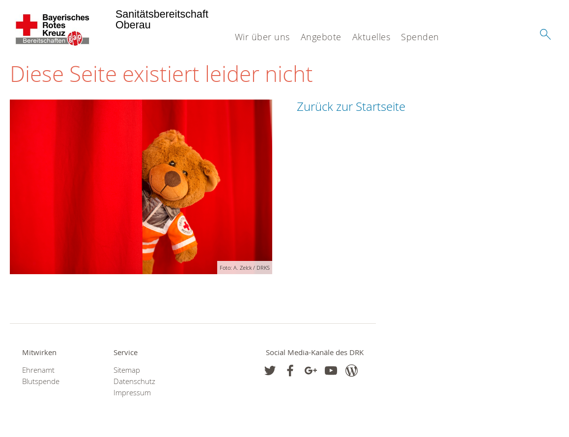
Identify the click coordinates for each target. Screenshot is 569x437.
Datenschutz (134, 381)
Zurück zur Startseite (351, 106)
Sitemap (127, 370)
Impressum (132, 392)
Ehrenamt (38, 370)
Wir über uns (262, 37)
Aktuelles (371, 37)
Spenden (420, 37)
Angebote (321, 37)
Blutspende (40, 381)
